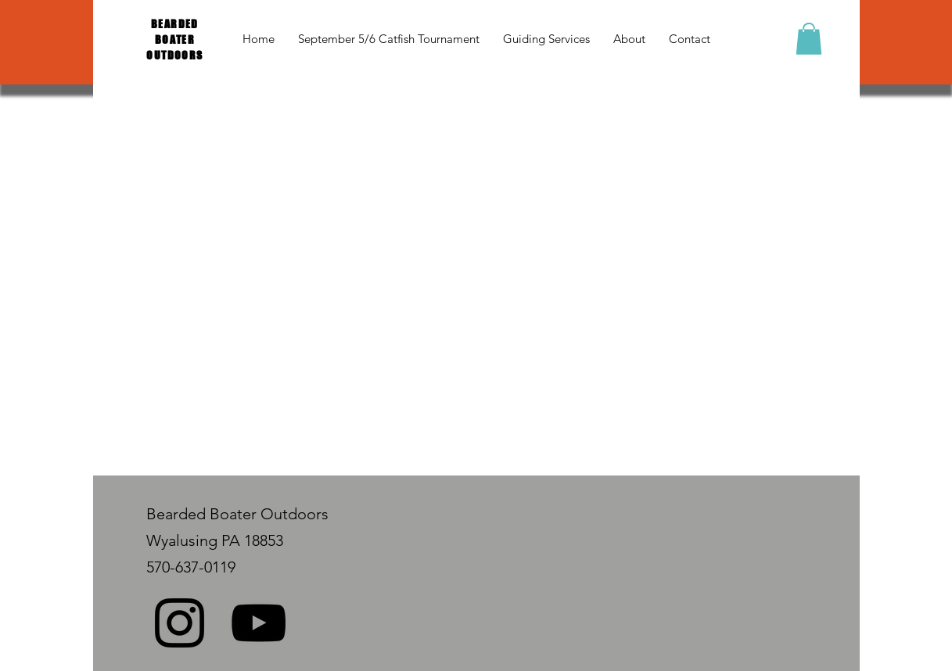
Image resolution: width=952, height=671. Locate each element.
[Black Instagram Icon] (179, 623)
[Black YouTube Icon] (258, 623)
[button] (809, 39)
